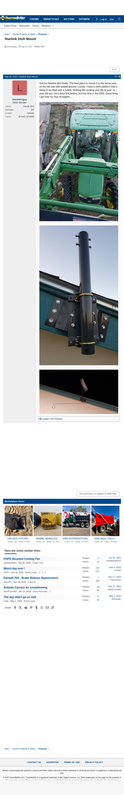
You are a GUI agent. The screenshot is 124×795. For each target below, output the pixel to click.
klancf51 (8, 582)
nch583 (117, 570)
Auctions (69, 19)
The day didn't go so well (20, 597)
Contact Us (34, 762)
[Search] (119, 19)
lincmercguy (12, 47)
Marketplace (51, 19)
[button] (53, 26)
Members (46, 25)
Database (84, 19)
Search (35, 25)
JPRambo (116, 599)
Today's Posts (10, 25)
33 (98, 587)
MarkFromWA (10, 591)
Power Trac (37, 563)
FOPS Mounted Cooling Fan (22, 558)
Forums (34, 19)
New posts (24, 25)
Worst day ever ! (14, 568)
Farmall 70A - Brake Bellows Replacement (31, 577)
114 (97, 568)
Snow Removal (40, 591)
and (52, 419)
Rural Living (31, 572)
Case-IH (32, 582)
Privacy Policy (94, 762)
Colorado (30, 113)
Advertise (52, 762)
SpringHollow (10, 563)
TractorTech (115, 580)
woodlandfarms (113, 561)
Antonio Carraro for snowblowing (25, 587)
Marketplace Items (14, 501)
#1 (116, 76)
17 (98, 596)
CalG (6, 601)
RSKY (6, 572)
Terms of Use (72, 762)
